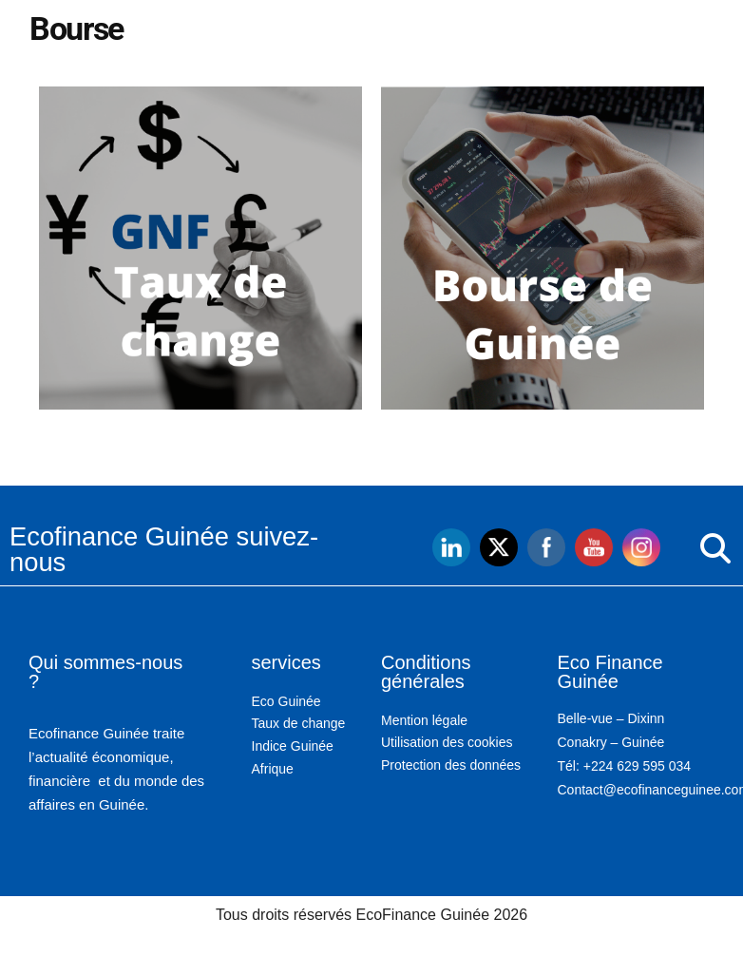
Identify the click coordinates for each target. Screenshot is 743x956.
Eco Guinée (286, 701)
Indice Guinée (292, 746)
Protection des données (451, 765)
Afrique (273, 768)
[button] (676, 549)
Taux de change (299, 723)
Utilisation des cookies (447, 742)
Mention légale (424, 720)
